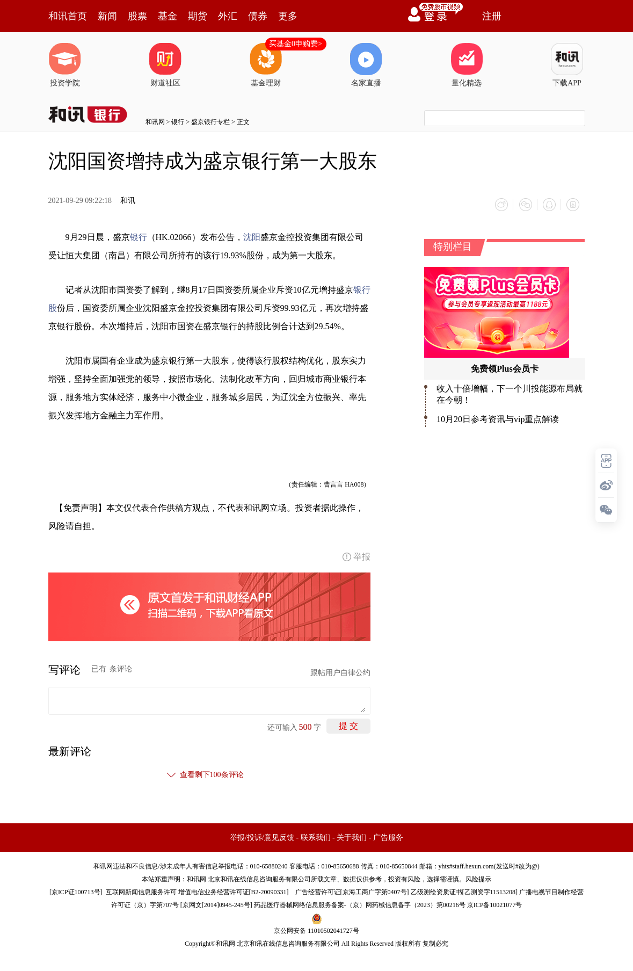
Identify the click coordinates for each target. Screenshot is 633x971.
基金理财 (266, 65)
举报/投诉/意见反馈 (262, 838)
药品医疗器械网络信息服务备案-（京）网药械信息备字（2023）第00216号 (359, 905)
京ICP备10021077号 (494, 905)
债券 (257, 16)
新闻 (107, 16)
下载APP (567, 65)
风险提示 (478, 879)
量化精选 (466, 65)
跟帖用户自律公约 (340, 673)
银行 (177, 122)
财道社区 (165, 65)
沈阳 (251, 237)
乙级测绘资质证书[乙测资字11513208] (464, 892)
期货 (197, 16)
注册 (491, 16)
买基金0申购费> (295, 44)
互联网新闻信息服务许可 (141, 892)
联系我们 (316, 838)
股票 (137, 16)
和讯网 (155, 122)
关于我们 (352, 838)
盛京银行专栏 (210, 122)
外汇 (227, 16)
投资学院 (65, 65)
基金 (167, 16)
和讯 (127, 201)
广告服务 (388, 838)
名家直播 (366, 65)
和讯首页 (67, 16)
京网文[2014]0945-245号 (216, 905)
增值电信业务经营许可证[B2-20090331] (233, 892)
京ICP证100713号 (76, 892)
